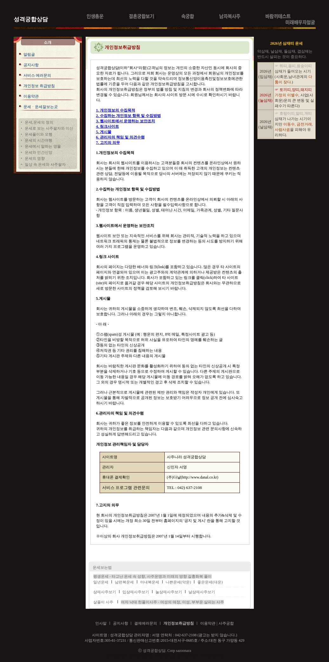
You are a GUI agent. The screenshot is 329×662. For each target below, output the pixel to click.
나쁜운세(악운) (178, 582)
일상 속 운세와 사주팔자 (45, 164)
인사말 (101, 623)
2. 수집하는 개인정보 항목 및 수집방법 (128, 115)
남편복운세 (124, 582)
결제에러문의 (145, 623)
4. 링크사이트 (107, 126)
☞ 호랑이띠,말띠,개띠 (293, 113)
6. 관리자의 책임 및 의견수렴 (120, 137)
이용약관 (31, 96)
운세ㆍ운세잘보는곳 (40, 107)
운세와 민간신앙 (38, 152)
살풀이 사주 (103, 602)
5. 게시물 (103, 132)
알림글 (29, 54)
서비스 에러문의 (37, 75)
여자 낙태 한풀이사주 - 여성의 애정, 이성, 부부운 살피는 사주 (172, 602)
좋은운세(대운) (210, 582)
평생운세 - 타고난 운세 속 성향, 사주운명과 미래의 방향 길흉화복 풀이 (152, 576)
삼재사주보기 (104, 592)
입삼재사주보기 (135, 592)
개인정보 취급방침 (39, 86)
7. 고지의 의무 (108, 142)
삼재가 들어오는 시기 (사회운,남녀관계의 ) (293, 76)
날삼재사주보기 (201, 592)
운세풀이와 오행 (38, 134)
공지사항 (31, 65)
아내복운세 (149, 582)
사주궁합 (226, 623)
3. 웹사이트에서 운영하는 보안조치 (125, 121)
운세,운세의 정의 (39, 122)
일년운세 (101, 582)
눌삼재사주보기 (168, 592)
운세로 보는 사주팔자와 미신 (49, 128)
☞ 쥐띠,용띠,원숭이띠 (293, 66)
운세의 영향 (35, 158)
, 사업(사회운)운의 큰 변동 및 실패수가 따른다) (294, 100)
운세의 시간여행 (38, 140)
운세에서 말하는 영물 (43, 146)
